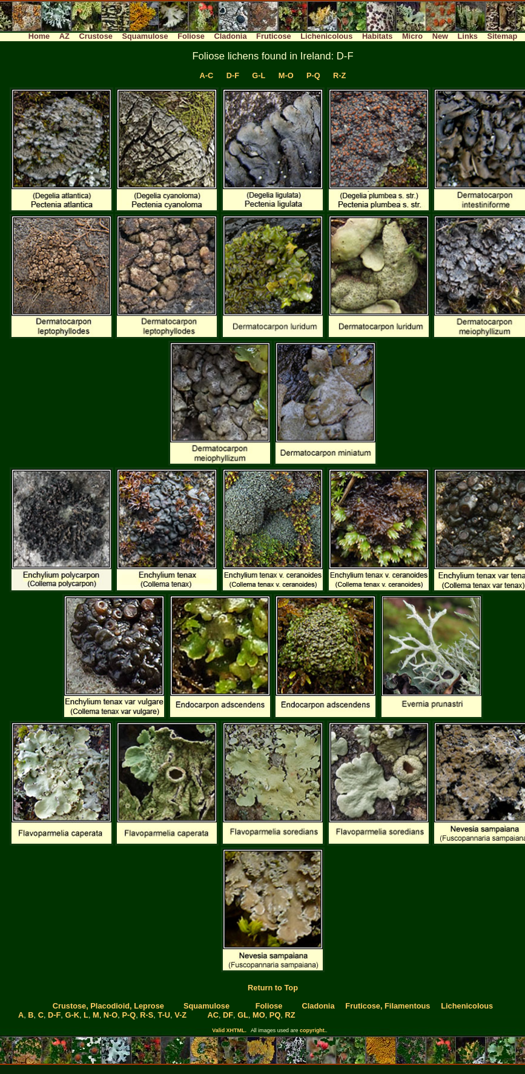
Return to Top (273, 987)
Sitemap (502, 36)
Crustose (95, 36)
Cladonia (230, 36)
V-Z (180, 1014)
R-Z (339, 75)
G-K (72, 1014)
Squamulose (145, 36)
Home (39, 36)
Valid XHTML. (229, 1030)
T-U (163, 1014)
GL (242, 1014)
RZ (290, 1014)
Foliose (191, 36)
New (440, 36)
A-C (207, 75)
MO (259, 1014)
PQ (275, 1014)
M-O (286, 75)
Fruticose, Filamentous (387, 1005)
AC (212, 1014)
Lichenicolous (326, 36)
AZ (64, 36)
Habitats (377, 36)
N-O (110, 1014)
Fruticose (273, 36)
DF (228, 1014)
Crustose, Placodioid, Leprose (108, 1005)
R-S (146, 1014)
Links (468, 36)
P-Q (313, 75)
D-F (232, 75)
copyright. (313, 1030)
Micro (412, 36)
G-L (258, 75)
